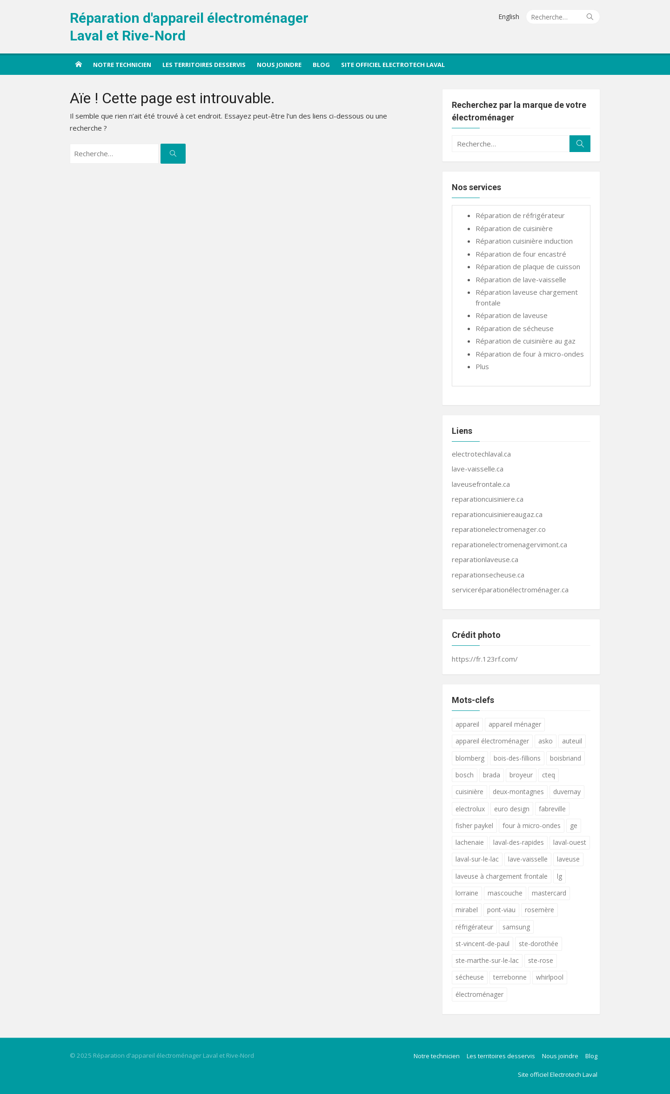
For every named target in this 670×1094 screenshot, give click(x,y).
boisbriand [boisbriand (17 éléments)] (565, 758)
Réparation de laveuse (512, 315)
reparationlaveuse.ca (485, 559)
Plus (482, 366)
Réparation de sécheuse (515, 328)
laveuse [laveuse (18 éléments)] (568, 859)
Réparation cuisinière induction (524, 240)
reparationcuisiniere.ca (487, 499)
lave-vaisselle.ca (477, 468)
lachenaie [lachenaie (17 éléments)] (470, 842)
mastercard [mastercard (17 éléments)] (549, 892)
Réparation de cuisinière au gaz (526, 340)
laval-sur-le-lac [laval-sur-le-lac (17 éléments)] (477, 859)
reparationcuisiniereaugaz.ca (497, 514)
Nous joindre (279, 64)
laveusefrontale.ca (481, 484)
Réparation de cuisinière (514, 228)
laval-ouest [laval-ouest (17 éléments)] (569, 842)
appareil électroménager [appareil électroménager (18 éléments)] (492, 740)
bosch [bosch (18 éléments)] (465, 774)
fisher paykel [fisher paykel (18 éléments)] (474, 825)
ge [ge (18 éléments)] (573, 825)
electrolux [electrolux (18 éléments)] (470, 808)
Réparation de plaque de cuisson (528, 266)
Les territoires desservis (204, 64)
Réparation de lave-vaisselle (521, 279)
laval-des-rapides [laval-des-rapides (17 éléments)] (518, 842)
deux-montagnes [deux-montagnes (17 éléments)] (518, 791)
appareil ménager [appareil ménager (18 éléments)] (515, 724)
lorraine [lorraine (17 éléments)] (467, 892)
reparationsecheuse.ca (488, 574)
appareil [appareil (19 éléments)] (467, 724)
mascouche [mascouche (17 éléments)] (505, 892)
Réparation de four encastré (521, 254)
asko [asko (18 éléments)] (545, 740)
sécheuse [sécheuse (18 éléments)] (470, 977)
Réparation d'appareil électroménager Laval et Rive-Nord (189, 27)
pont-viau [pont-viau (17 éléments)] (501, 909)
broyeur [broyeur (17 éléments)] (521, 774)
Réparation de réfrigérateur (520, 215)
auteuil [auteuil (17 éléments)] (572, 740)
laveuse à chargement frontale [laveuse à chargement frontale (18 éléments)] (502, 876)
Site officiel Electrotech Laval (393, 64)
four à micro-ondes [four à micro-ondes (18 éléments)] (531, 825)
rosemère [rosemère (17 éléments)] (539, 909)
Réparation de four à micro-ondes (530, 353)
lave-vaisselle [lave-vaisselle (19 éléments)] (528, 859)
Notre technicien (122, 64)
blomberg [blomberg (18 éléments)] (470, 758)
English (508, 16)
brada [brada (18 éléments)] (491, 774)
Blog (321, 64)
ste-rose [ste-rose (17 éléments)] (540, 960)
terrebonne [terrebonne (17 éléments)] (510, 977)
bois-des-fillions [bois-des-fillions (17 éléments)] (517, 758)
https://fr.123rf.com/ (485, 658)
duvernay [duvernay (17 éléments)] (567, 791)
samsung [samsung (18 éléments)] (516, 926)
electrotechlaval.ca (481, 453)
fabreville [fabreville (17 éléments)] (552, 808)
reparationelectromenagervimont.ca (509, 544)
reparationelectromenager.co (499, 529)
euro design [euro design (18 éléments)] (511, 808)
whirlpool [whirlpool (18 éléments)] (549, 977)
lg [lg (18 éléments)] (559, 876)
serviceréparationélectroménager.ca (510, 589)
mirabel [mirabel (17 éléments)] (467, 909)
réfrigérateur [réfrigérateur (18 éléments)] (474, 926)
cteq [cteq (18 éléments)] (548, 774)
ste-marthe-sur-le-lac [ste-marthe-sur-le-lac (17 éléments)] (487, 960)
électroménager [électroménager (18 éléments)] (479, 994)
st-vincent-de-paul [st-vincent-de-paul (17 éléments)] (482, 943)
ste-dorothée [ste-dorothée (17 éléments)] (538, 943)
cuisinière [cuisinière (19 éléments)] (469, 791)
